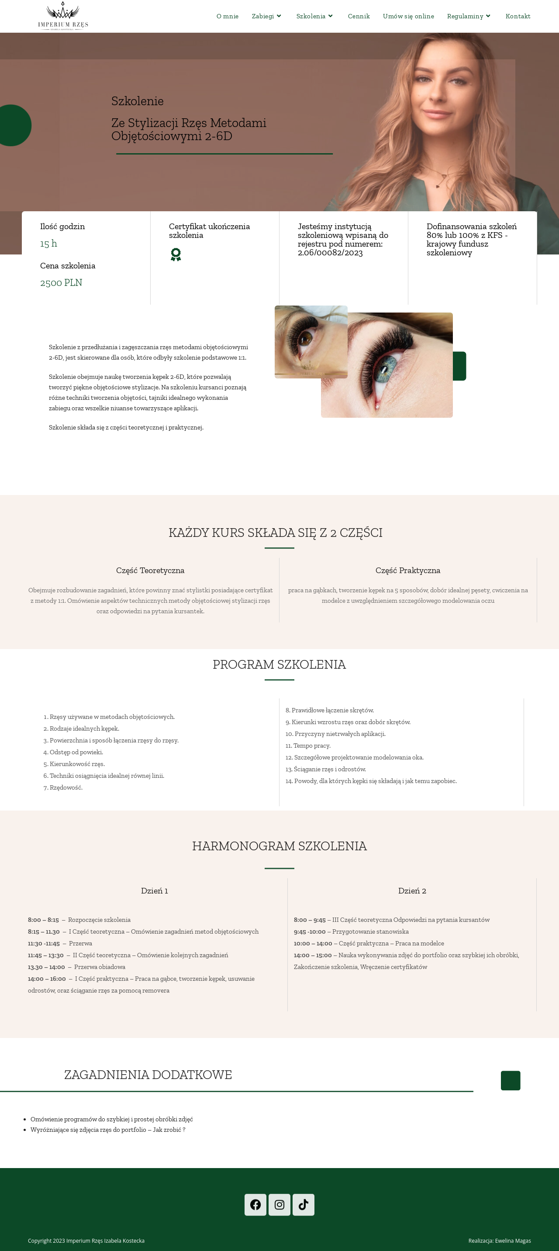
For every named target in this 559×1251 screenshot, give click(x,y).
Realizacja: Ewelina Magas (500, 1240)
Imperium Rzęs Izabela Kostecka (105, 1240)
